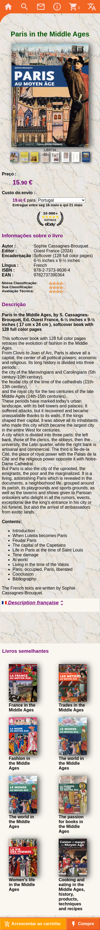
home (8, 6)
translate (91, 6)
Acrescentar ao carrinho (32, 924)
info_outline (57, 6)
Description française (33, 603)
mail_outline (40, 6)
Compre (82, 924)
